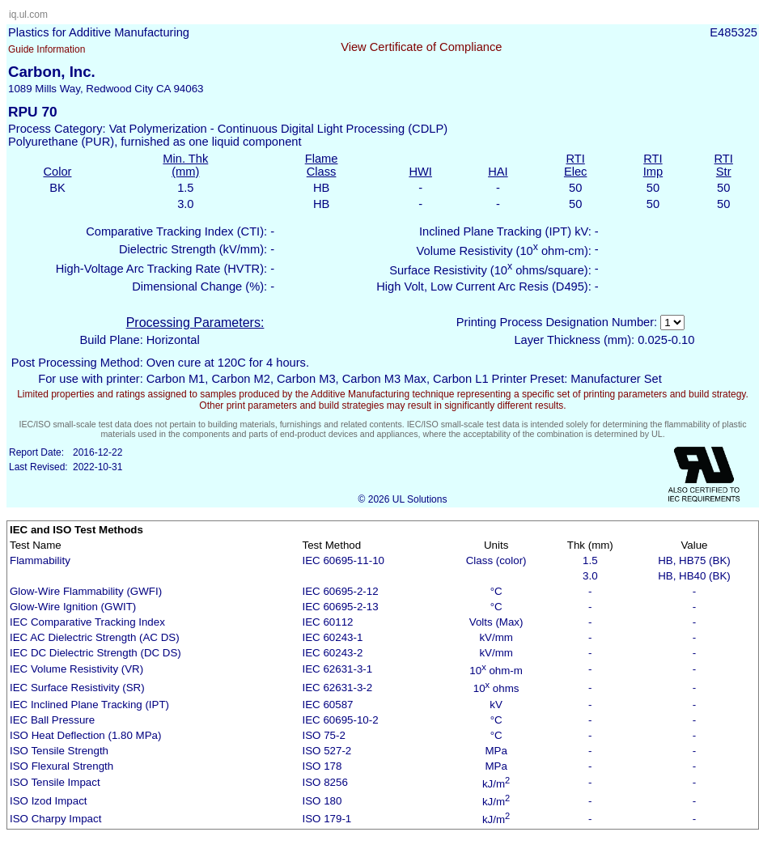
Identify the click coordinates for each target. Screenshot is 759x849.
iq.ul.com (28, 14)
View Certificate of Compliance (421, 46)
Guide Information (46, 49)
